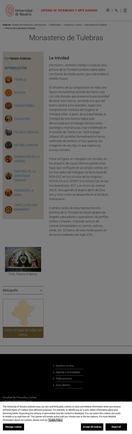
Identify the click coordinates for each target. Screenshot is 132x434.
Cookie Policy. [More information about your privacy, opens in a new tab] (55, 420)
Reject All (116, 427)
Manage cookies (13, 427)
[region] (66, 418)
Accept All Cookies (92, 427)
